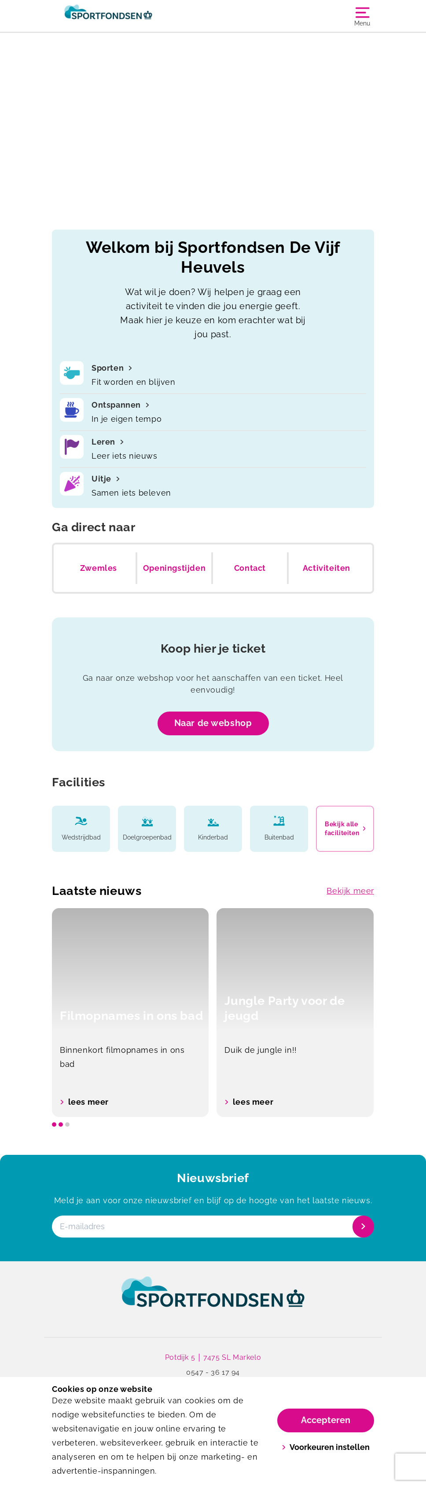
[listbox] (213, 1012)
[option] (130, 1012)
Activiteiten (326, 568)
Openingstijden (174, 568)
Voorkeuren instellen (326, 1447)
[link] (213, 1300)
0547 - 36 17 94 (213, 1373)
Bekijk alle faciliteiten (345, 828)
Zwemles (98, 568)
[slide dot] (54, 1124)
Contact (250, 568)
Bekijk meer (350, 890)
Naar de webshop (213, 723)
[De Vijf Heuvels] (132, 16)
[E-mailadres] (212, 1227)
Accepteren (325, 1420)
